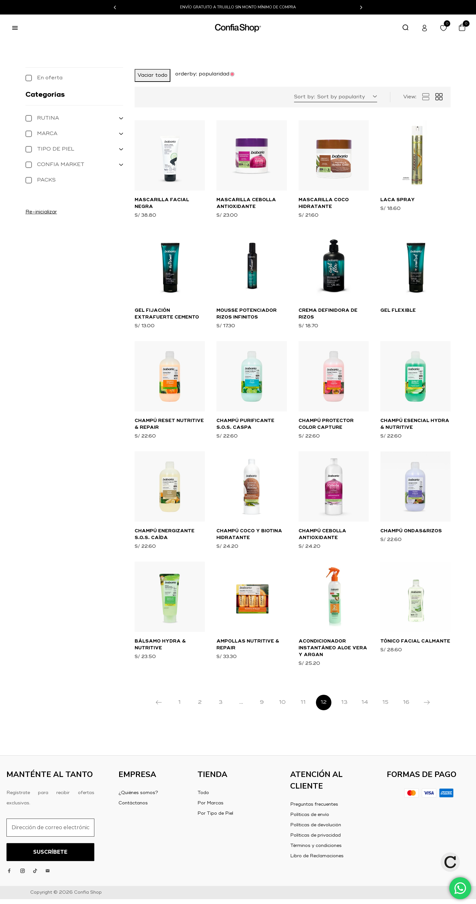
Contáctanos (133, 808)
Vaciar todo (152, 75)
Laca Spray (397, 200)
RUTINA (48, 118)
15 (385, 707)
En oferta (49, 78)
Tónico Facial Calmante (415, 645)
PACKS (46, 180)
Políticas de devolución (315, 830)
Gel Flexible (398, 312)
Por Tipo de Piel (215, 818)
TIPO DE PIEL (55, 149)
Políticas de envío (309, 819)
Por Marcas (210, 808)
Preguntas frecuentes (314, 809)
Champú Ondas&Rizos (411, 534)
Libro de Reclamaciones (317, 861)
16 (406, 707)
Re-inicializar (41, 212)
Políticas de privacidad (315, 840)
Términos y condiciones (316, 850)
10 (282, 707)
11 (303, 707)
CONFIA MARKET (60, 164)
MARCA (47, 133)
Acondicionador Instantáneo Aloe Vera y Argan (333, 652)
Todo (203, 797)
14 (364, 707)
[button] (114, 7)
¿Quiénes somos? (138, 797)
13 (344, 707)
